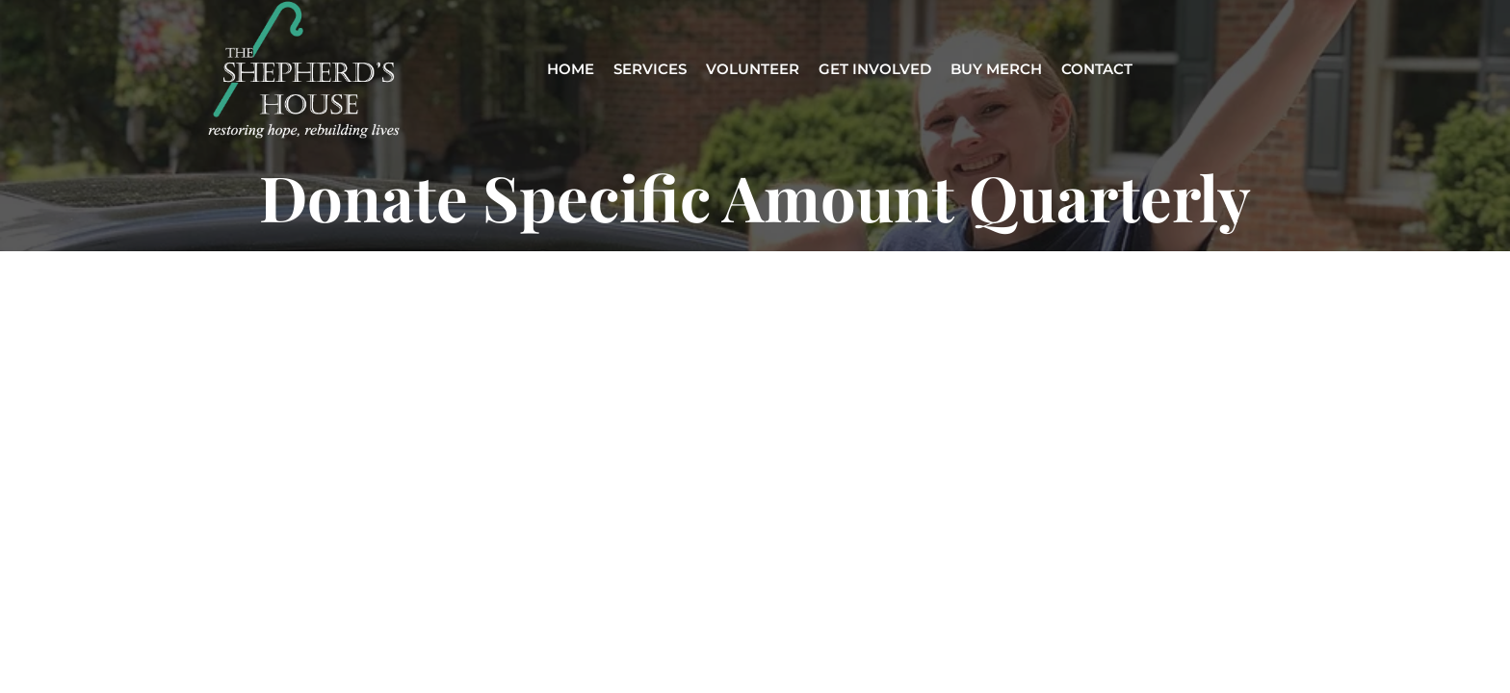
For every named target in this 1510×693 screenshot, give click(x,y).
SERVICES (650, 70)
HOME (570, 70)
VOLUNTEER (752, 70)
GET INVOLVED (875, 70)
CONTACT (1096, 70)
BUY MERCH (996, 70)
